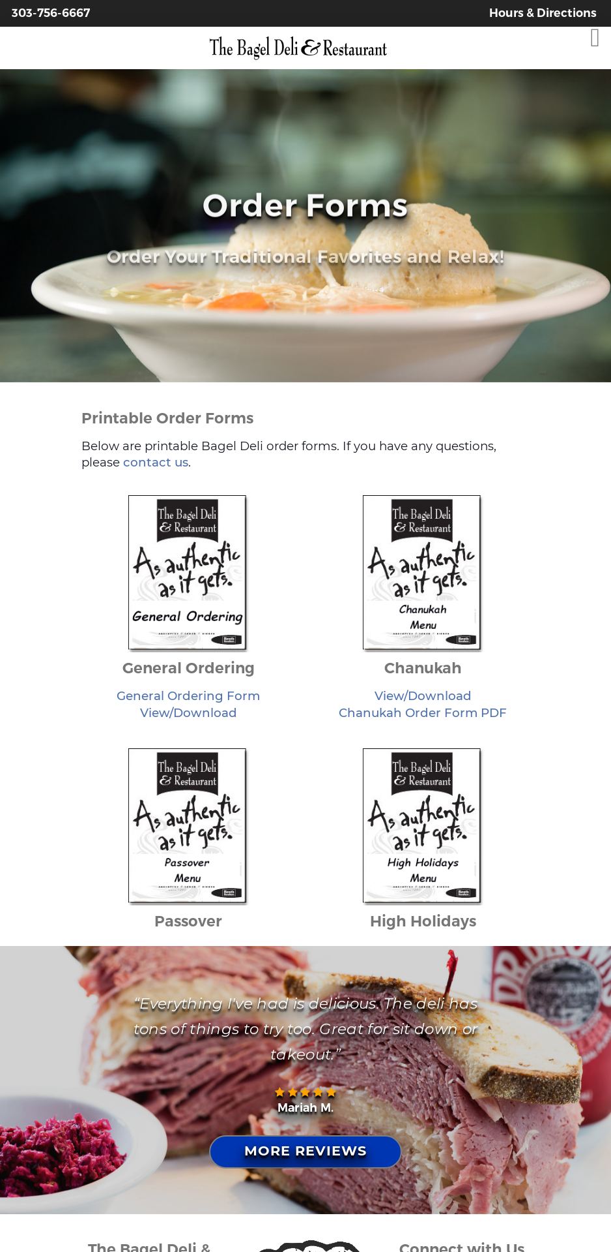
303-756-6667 (51, 13)
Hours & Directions (543, 13)
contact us (155, 462)
